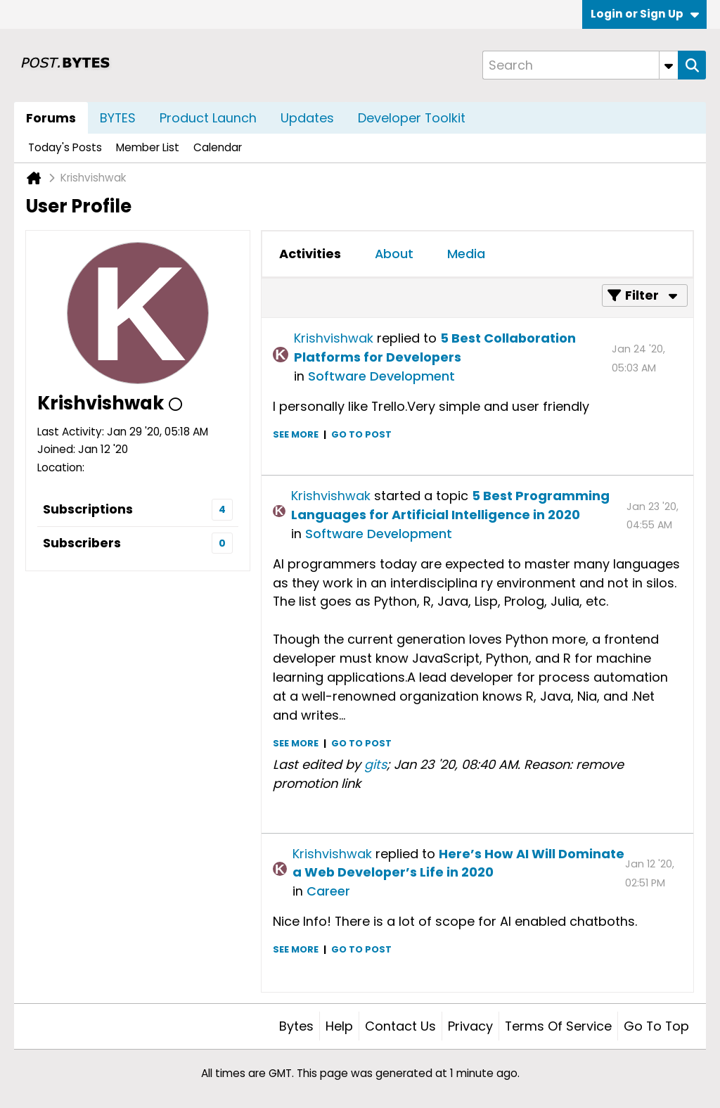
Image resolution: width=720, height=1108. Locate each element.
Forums (51, 118)
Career (328, 891)
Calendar (217, 147)
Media (466, 253)
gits (375, 764)
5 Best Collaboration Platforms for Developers (435, 347)
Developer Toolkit (411, 118)
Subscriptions (88, 509)
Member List (147, 147)
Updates (307, 118)
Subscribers (82, 543)
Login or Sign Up (645, 13)
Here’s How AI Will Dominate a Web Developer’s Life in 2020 (458, 863)
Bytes (296, 1026)
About (394, 253)
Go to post (361, 434)
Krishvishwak (333, 338)
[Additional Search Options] (669, 65)
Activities (310, 253)
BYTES (118, 118)
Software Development (381, 376)
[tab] (310, 253)
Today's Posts (65, 147)
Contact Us (400, 1026)
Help (339, 1026)
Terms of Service (558, 1026)
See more (296, 434)
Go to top (656, 1026)
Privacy (470, 1026)
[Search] (580, 65)
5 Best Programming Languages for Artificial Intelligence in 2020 (450, 505)
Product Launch (208, 118)
